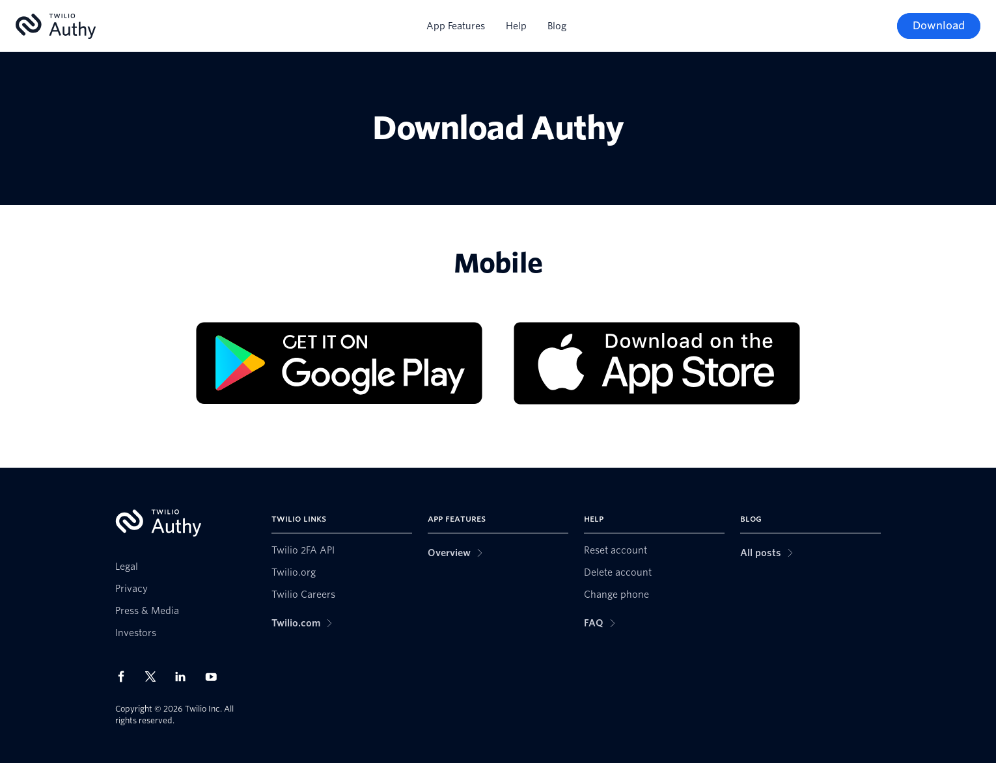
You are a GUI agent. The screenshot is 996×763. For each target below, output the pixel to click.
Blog (556, 26)
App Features (455, 26)
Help (516, 26)
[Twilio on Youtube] (215, 676)
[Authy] (56, 26)
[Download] (938, 26)
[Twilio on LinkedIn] (185, 676)
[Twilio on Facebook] (125, 676)
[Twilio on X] (155, 676)
